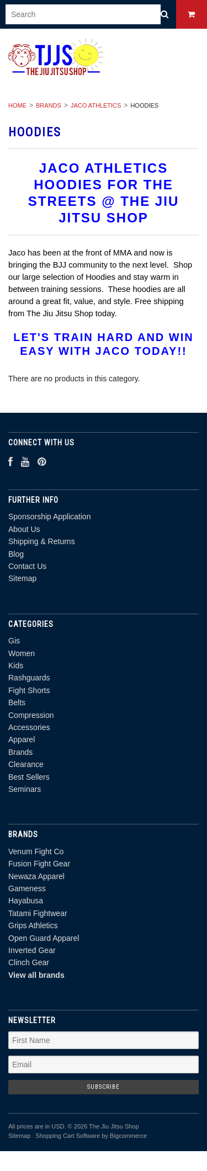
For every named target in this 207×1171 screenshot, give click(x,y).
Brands (48, 105)
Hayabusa (25, 900)
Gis (14, 640)
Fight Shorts (29, 690)
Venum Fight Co (35, 851)
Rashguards (29, 677)
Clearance (26, 764)
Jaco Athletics (96, 105)
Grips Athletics (32, 925)
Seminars (24, 789)
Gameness (27, 888)
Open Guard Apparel (43, 938)
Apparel (21, 739)
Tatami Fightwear (37, 913)
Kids (15, 665)
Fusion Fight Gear (39, 863)
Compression (31, 715)
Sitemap (22, 578)
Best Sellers (29, 777)
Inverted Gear (32, 950)
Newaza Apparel (36, 876)
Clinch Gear (28, 962)
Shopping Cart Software (67, 1135)
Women (21, 653)
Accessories (29, 727)
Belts (16, 702)
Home (17, 105)
